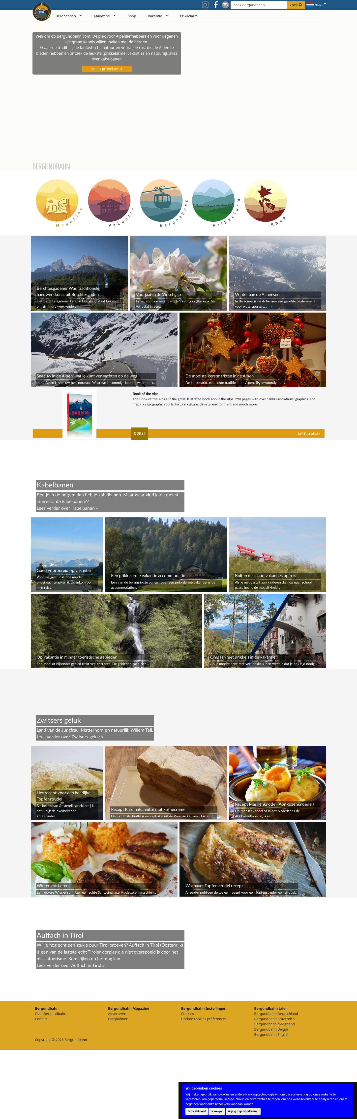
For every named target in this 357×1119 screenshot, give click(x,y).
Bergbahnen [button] (66, 16)
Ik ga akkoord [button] (196, 1111)
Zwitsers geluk (85, 806)
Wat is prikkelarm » (106, 68)
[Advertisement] (178, 703)
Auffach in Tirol (86, 1035)
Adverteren (117, 1083)
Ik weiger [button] (217, 1111)
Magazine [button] (102, 16)
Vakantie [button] (155, 16)
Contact (41, 1088)
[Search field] (268, 5)
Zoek (296, 4)
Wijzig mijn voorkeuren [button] (243, 1111)
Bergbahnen (118, 1088)
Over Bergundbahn (50, 1083)
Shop (132, 16)
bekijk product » (309, 433)
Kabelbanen (83, 508)
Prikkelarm (189, 16)
